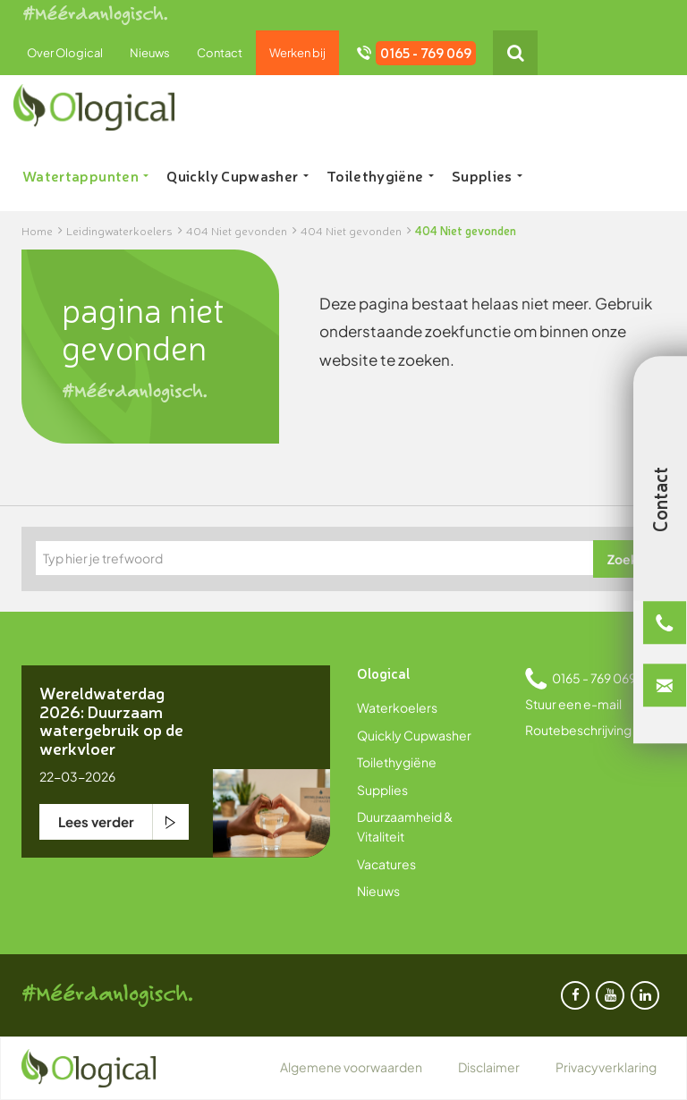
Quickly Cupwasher (237, 175)
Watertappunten (85, 175)
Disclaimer (489, 1067)
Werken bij (297, 53)
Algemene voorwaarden (351, 1067)
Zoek (622, 559)
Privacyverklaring (606, 1067)
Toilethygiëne (380, 175)
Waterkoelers (397, 707)
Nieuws (150, 53)
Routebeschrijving (578, 730)
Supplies (487, 175)
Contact (219, 53)
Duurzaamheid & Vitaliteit (405, 826)
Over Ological (65, 53)
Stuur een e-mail (573, 704)
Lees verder (96, 821)
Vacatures (386, 864)
